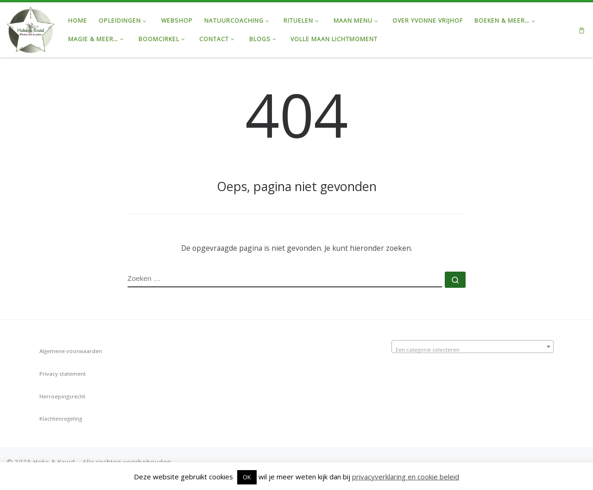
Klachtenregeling (60, 418)
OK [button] (247, 477)
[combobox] (472, 346)
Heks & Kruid (54, 462)
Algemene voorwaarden (70, 350)
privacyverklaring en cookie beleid (405, 476)
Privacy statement (62, 373)
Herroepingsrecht (62, 396)
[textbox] (472, 350)
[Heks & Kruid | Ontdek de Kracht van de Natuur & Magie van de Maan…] (30, 28)
